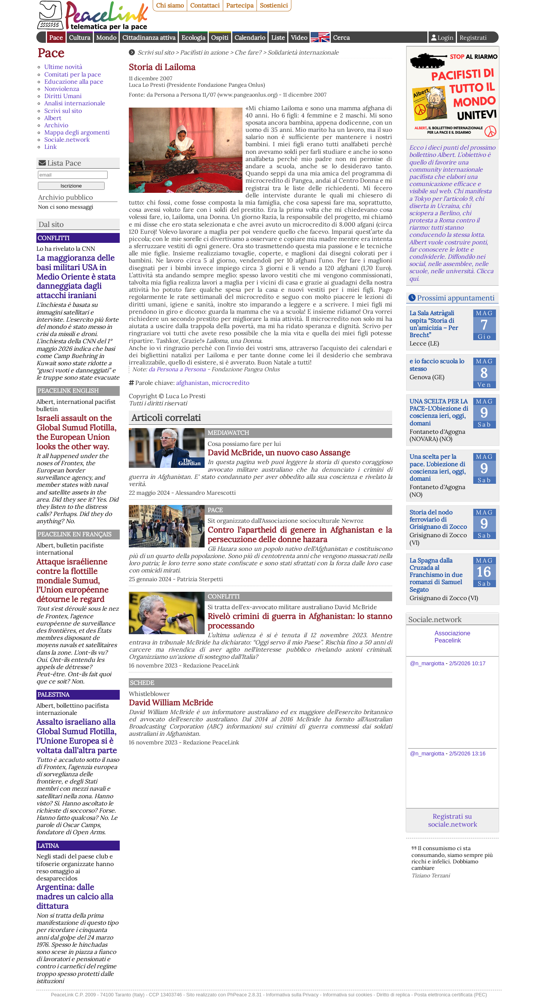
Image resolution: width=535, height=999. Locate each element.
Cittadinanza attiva (148, 37)
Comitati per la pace (72, 74)
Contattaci (205, 5)
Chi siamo (170, 5)
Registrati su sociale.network (452, 820)
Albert (52, 118)
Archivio (56, 125)
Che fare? (248, 52)
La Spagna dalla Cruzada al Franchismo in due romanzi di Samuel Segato (436, 575)
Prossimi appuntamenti (455, 297)
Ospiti (219, 37)
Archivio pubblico (65, 197)
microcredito (230, 382)
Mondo (106, 37)
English (320, 37)
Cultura (79, 37)
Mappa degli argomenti (77, 132)
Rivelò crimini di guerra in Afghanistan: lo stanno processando (300, 621)
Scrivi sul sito (63, 110)
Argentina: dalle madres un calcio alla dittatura (74, 896)
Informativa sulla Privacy (292, 994)
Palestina (53, 694)
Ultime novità (63, 66)
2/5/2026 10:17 (467, 663)
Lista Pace (64, 162)
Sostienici (274, 5)
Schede (142, 682)
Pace (56, 37)
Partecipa (239, 5)
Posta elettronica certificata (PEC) (450, 994)
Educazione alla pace (73, 81)
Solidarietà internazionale (303, 52)
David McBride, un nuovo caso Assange (279, 452)
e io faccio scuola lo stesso (437, 364)
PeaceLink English (68, 390)
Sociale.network (67, 139)
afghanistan (192, 382)
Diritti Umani (63, 96)
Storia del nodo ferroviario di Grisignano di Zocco (438, 519)
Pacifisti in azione (204, 52)
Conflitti (53, 238)
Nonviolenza (61, 88)
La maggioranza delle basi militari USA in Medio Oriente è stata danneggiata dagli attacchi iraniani (76, 277)
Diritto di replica (393, 994)
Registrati (473, 37)
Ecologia (193, 37)
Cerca (341, 37)
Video (299, 37)
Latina (48, 845)
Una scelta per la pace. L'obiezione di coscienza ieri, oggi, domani (438, 467)
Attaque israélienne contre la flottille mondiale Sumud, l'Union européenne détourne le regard (72, 581)
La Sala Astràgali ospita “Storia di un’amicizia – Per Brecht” (434, 324)
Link (50, 146)
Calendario (250, 37)
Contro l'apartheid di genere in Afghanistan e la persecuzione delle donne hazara (300, 534)
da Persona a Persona (177, 369)
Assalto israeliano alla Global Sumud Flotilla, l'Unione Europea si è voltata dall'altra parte (76, 736)
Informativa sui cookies (347, 994)
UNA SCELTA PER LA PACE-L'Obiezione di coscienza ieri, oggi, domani (439, 412)
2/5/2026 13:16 (467, 753)
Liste (278, 37)
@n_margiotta (427, 663)
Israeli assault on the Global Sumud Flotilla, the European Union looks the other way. (76, 432)
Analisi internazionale (74, 103)
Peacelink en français (74, 534)
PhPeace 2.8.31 (244, 994)
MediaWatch (228, 432)
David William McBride (171, 702)
